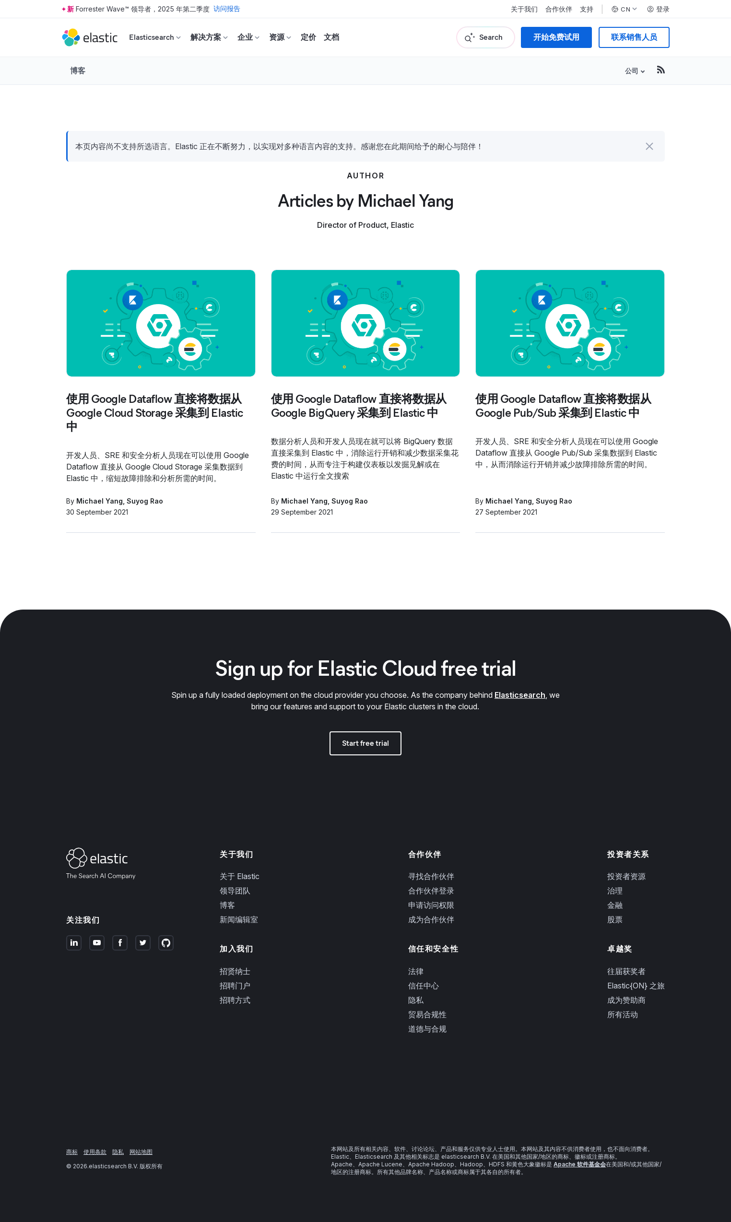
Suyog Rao (145, 501)
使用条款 (94, 1151)
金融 (615, 905)
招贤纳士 (235, 971)
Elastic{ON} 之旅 (636, 985)
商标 (72, 1151)
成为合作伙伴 (431, 919)
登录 (658, 9)
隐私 (416, 1000)
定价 (308, 37)
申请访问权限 (431, 905)
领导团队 (235, 890)
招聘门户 (235, 985)
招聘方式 (235, 1000)
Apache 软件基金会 (580, 1164)
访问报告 (226, 9)
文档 (331, 37)
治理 (615, 890)
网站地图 (141, 1151)
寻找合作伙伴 (431, 876)
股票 (615, 919)
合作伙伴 (558, 9)
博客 (77, 70)
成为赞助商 (626, 1000)
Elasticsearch (520, 695)
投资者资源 (626, 876)
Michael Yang (99, 501)
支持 (586, 9)
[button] (649, 146)
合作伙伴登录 (431, 890)
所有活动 (622, 1014)
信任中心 (423, 985)
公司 (631, 71)
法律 (416, 971)
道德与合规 (427, 1029)
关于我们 (524, 9)
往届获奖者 (626, 971)
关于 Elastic (239, 876)
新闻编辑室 (239, 919)
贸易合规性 (427, 1014)
